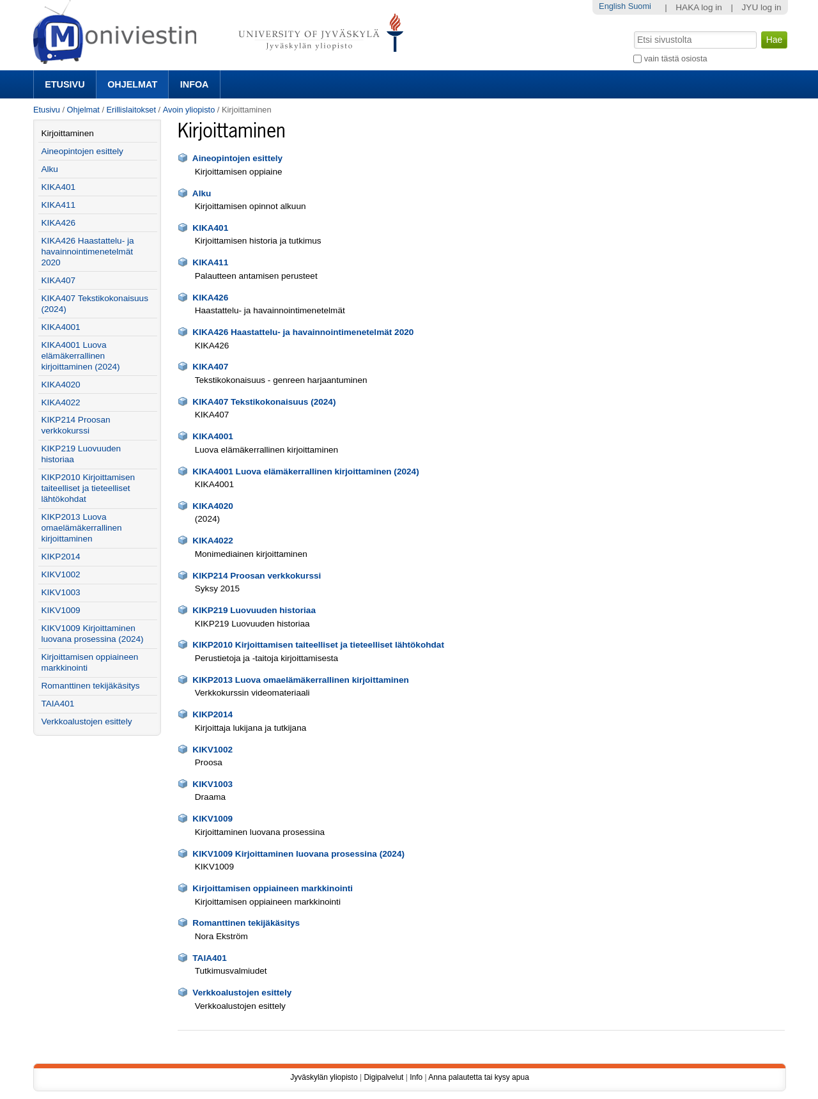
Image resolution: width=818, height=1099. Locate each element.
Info (416, 1077)
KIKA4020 (212, 506)
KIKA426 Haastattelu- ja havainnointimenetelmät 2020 (302, 332)
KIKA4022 (212, 540)
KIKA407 (210, 366)
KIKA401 (210, 228)
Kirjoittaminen (67, 133)
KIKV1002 (212, 749)
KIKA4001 (212, 436)
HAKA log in (698, 7)
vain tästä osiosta (675, 58)
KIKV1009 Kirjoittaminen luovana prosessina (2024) (298, 854)
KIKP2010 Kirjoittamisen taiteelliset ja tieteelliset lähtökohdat (318, 645)
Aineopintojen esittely (237, 158)
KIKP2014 (212, 714)
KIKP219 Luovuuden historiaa (254, 610)
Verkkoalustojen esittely (241, 992)
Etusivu (64, 84)
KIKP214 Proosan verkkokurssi (256, 576)
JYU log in (762, 7)
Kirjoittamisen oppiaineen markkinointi (272, 888)
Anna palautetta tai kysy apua (478, 1077)
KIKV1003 (212, 784)
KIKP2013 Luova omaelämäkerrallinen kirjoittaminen (300, 680)
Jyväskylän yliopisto (323, 1077)
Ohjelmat (132, 84)
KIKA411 (210, 262)
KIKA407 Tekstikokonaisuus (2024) (264, 402)
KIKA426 (210, 297)
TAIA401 (209, 958)
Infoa (194, 84)
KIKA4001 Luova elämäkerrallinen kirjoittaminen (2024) (305, 471)
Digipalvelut (383, 1077)
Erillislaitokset (132, 109)
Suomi (639, 6)
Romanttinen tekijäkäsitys (246, 923)
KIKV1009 (212, 818)
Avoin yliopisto (189, 109)
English (612, 6)
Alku (201, 193)
